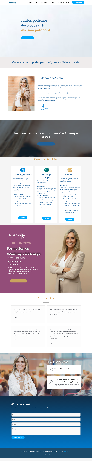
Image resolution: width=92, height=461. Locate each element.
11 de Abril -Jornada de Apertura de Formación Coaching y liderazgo (65, 382)
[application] (47, 2)
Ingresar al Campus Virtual (63, 2)
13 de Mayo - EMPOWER (66, 368)
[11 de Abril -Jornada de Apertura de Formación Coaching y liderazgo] (51, 383)
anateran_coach (67, 454)
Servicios (45, 2)
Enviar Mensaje (18, 440)
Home (33, 2)
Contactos (52, 2)
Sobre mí (38, 2)
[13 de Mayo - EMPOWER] (51, 369)
